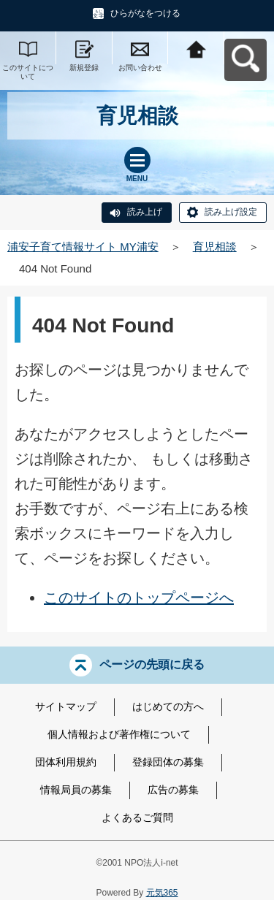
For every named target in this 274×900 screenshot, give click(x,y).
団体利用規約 (65, 762)
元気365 (162, 893)
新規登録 (84, 68)
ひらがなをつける (145, 13)
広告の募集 (173, 790)
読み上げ (144, 212)
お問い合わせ (140, 68)
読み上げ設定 (231, 212)
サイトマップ (65, 706)
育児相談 (215, 246)
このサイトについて (27, 72)
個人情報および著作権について (119, 734)
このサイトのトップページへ (139, 598)
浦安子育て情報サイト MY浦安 (83, 246)
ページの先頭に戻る (152, 664)
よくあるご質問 (137, 817)
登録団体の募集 (168, 762)
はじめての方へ (168, 706)
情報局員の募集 (76, 790)
